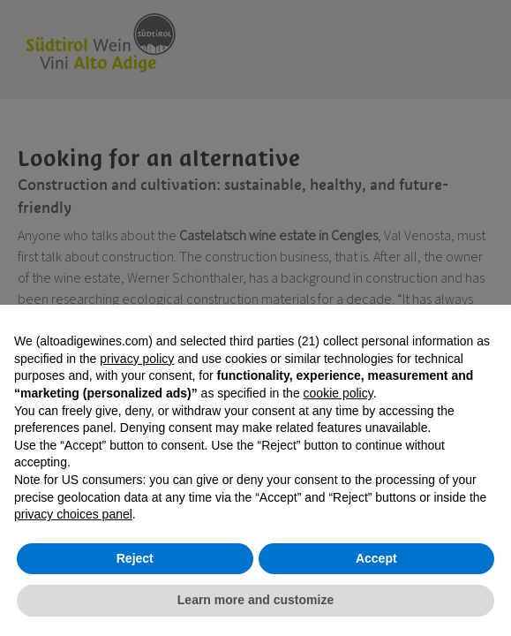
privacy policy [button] (137, 359)
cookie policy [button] (338, 393)
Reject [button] (135, 558)
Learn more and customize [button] (255, 600)
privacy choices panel (73, 514)
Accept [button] (376, 558)
